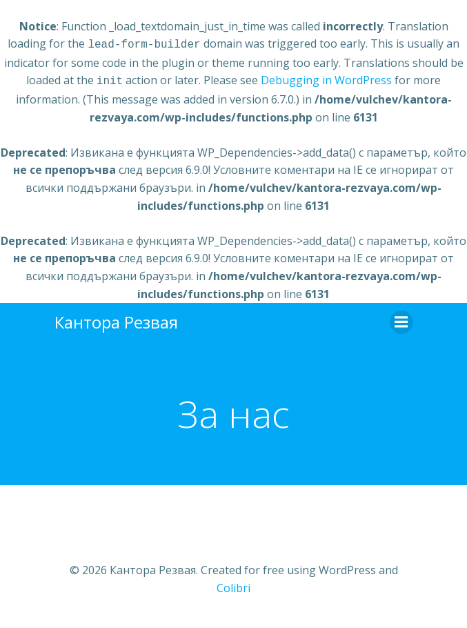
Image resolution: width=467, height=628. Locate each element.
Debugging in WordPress (326, 78)
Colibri (233, 585)
